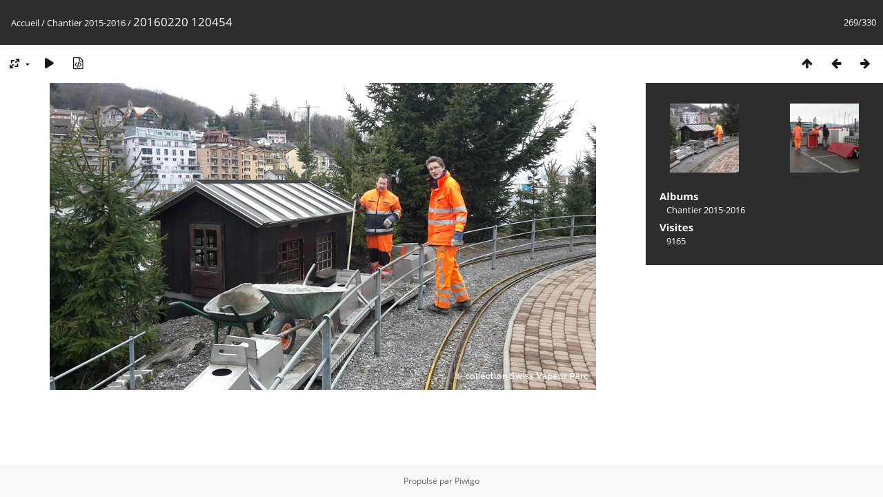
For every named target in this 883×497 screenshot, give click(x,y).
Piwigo (467, 481)
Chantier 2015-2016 (86, 23)
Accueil (25, 23)
